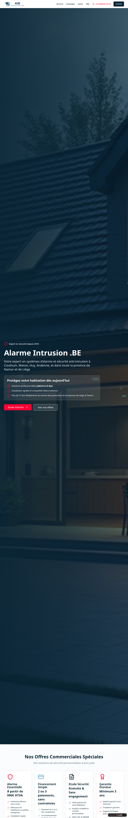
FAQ (87, 4)
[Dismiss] (125, 815)
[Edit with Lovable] (115, 815)
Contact (119, 4)
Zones (80, 4)
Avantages (70, 4)
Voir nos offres (45, 407)
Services (59, 4)
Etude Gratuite (18, 407)
